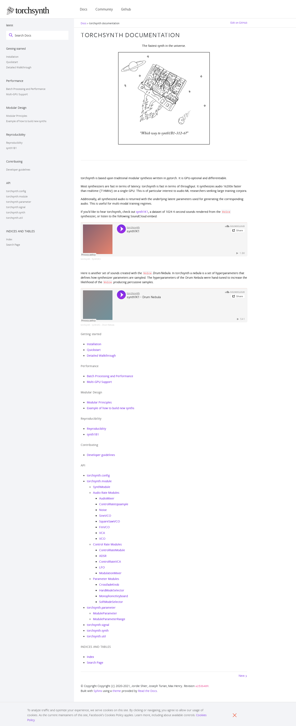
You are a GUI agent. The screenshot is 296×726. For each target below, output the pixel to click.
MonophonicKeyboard (113, 596)
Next (243, 675)
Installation (12, 56)
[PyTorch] (32, 11)
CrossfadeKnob (109, 584)
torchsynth (85, 259)
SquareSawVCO (109, 521)
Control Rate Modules (107, 544)
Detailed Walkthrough (18, 67)
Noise (103, 510)
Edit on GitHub (238, 22)
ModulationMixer (110, 573)
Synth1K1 (96, 259)
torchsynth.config (16, 191)
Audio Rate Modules (106, 492)
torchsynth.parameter (18, 201)
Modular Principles (16, 115)
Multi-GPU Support (17, 94)
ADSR (103, 556)
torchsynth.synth (15, 212)
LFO (102, 567)
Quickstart (12, 62)
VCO (102, 538)
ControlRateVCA (110, 561)
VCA (102, 533)
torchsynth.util (14, 217)
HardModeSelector (111, 590)
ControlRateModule (112, 550)
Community (104, 9)
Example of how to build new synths (26, 121)
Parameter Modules (106, 579)
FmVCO (104, 527)
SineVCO (105, 515)
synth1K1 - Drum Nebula (103, 325)
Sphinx (98, 691)
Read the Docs (147, 691)
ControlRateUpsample (113, 504)
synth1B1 (11, 148)
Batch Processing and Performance (25, 88)
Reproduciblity (14, 142)
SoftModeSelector (111, 602)
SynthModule (101, 487)
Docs (83, 9)
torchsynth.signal (15, 207)
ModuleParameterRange (109, 619)
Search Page (13, 244)
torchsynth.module (17, 196)
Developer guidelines (18, 169)
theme (116, 691)
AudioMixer (106, 498)
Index (9, 239)
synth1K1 (142, 212)
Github (126, 9)
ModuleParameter (105, 613)
